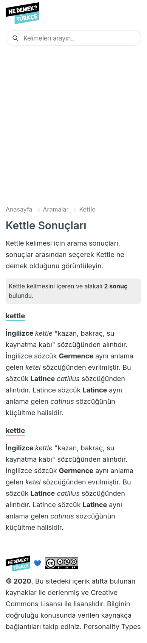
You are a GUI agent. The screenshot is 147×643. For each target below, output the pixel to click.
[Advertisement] (73, 125)
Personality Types (112, 627)
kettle (15, 315)
